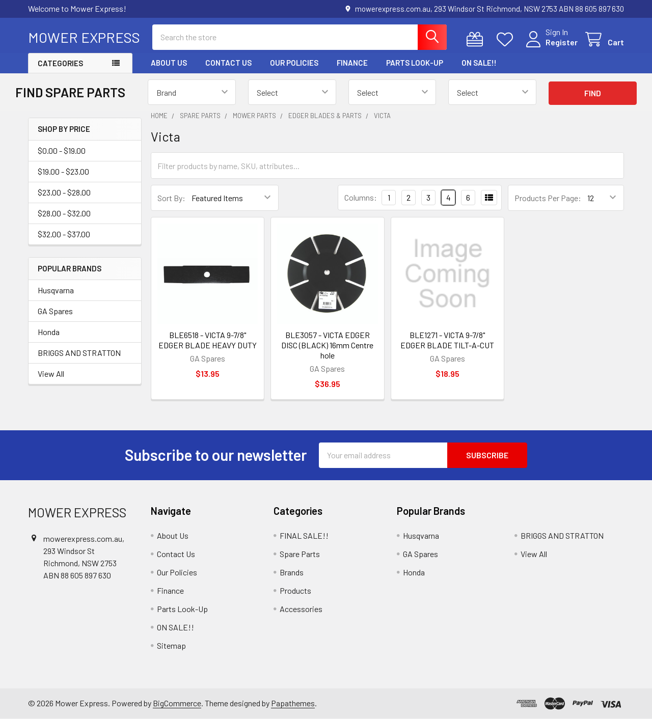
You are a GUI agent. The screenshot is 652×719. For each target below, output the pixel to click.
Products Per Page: (547, 198)
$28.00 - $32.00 (64, 213)
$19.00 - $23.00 (63, 171)
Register (562, 42)
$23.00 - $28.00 (64, 192)
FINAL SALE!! (304, 535)
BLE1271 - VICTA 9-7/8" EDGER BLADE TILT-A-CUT (447, 340)
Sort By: (171, 198)
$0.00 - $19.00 (62, 150)
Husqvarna (56, 290)
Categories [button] (60, 63)
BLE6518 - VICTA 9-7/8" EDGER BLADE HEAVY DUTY (207, 340)
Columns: (360, 197)
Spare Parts (300, 554)
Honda (49, 332)
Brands (292, 572)
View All (51, 373)
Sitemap (171, 645)
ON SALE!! (479, 62)
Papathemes (293, 703)
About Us (169, 62)
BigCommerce (177, 703)
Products (295, 590)
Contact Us (228, 62)
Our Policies (294, 62)
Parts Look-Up (414, 62)
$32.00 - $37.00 (64, 234)
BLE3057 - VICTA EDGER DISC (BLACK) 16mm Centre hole (327, 345)
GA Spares (55, 311)
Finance (352, 62)
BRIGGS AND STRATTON (79, 352)
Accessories (301, 609)
